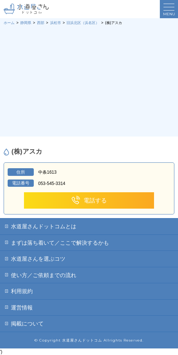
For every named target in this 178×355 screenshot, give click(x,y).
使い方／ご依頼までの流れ (43, 275)
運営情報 (22, 307)
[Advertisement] (89, 80)
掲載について (27, 323)
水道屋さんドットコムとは (43, 226)
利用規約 (22, 291)
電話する (89, 200)
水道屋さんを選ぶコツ (38, 259)
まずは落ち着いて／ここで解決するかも (60, 243)
